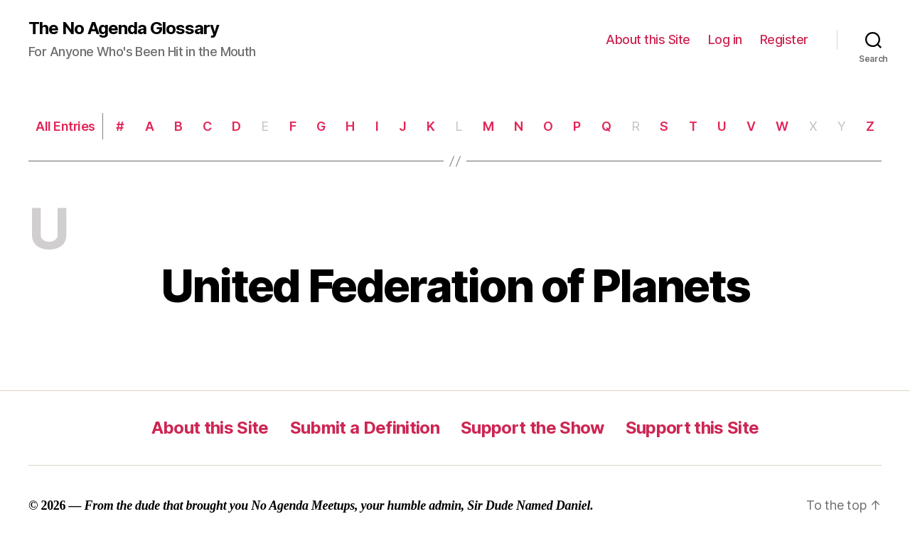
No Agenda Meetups (303, 505)
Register (784, 39)
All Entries (65, 126)
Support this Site (692, 427)
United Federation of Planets (455, 285)
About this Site (648, 39)
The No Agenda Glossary (123, 28)
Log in (725, 39)
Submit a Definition (364, 427)
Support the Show (532, 427)
